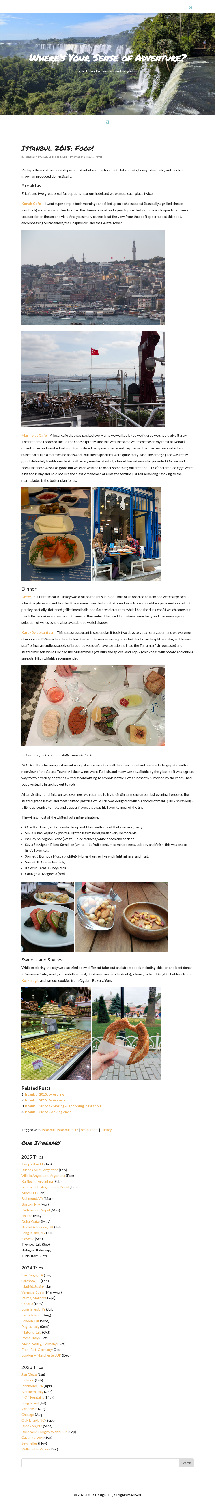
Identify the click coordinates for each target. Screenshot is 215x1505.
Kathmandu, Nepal (36, 1210)
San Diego (29, 1374)
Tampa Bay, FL (33, 1164)
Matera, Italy (31, 1332)
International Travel (81, 156)
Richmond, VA (32, 1198)
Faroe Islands (32, 1315)
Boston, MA (31, 1204)
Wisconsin (29, 1408)
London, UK (30, 1321)
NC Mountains (33, 1397)
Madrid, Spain (32, 1286)
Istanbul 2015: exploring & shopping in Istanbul (63, 1106)
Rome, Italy (30, 1338)
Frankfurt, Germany (37, 1349)
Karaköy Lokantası (37, 632)
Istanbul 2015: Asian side (45, 1100)
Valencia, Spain (33, 1292)
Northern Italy (32, 1391)
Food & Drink (61, 156)
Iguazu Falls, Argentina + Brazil (45, 1187)
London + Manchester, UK (42, 1355)
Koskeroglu (30, 980)
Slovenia (28, 1238)
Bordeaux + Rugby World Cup (45, 1432)
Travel (98, 156)
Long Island (30, 1403)
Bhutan (27, 1215)
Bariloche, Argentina (37, 1181)
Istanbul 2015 (67, 1129)
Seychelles (29, 1443)
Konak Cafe (31, 203)
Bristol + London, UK (38, 1227)
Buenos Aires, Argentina (40, 1169)
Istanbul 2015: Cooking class (48, 1111)
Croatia (27, 1303)
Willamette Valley (35, 1449)
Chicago (28, 1414)
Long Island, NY (33, 1233)
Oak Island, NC (33, 1420)
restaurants (89, 1129)
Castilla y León (33, 1437)
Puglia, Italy (30, 1326)
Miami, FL (29, 1193)
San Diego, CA (32, 1275)
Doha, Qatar (31, 1221)
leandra (29, 156)
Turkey (106, 1129)
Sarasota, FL (31, 1281)
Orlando (28, 1380)
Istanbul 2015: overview (44, 1094)
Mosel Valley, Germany (39, 1344)
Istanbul (48, 1129)
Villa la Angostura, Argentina (43, 1175)
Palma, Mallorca (34, 1298)
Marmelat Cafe (34, 435)
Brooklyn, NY (32, 1426)
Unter (26, 596)
